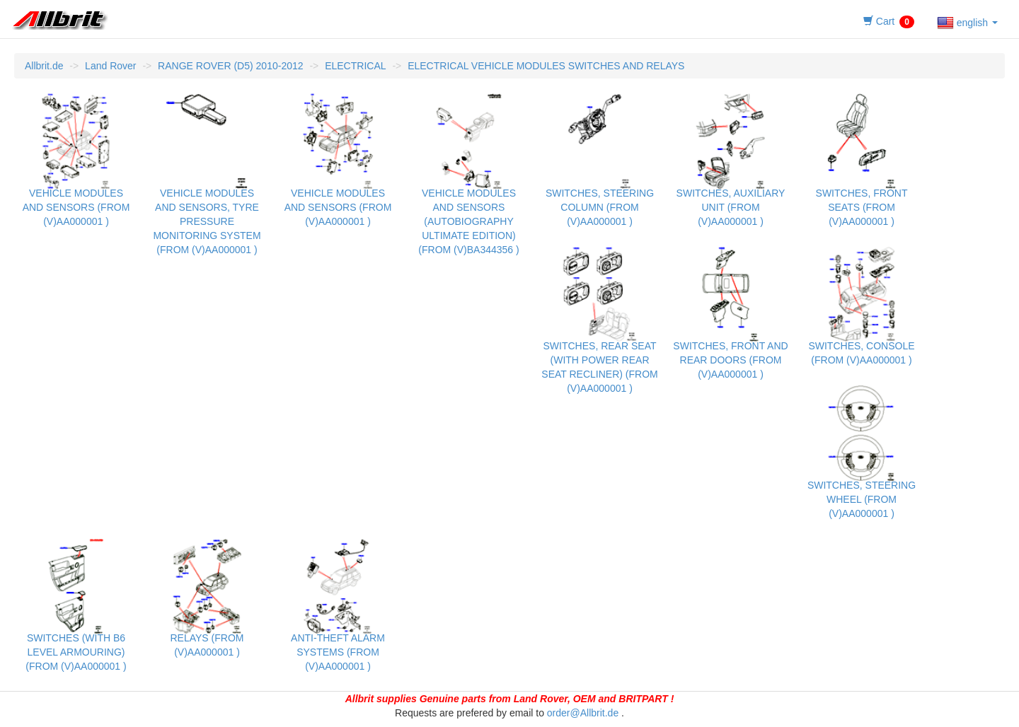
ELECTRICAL (355, 65)
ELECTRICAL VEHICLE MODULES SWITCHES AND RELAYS (546, 65)
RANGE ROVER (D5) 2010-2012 (230, 65)
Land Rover (110, 65)
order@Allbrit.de (582, 713)
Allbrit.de (44, 65)
